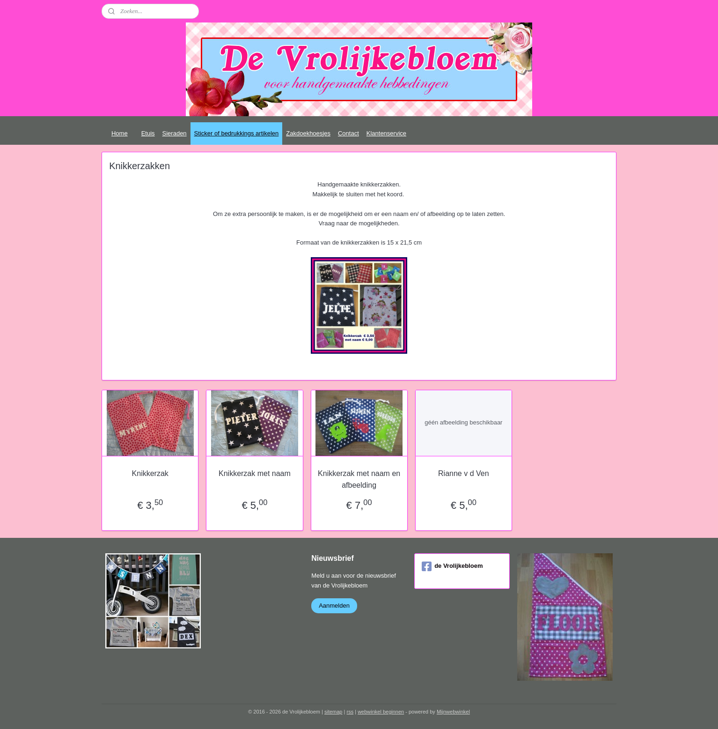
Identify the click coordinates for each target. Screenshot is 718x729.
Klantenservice (386, 133)
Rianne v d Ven (463, 473)
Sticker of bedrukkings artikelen (236, 133)
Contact (348, 133)
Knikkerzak (150, 473)
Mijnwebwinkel (453, 711)
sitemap (333, 711)
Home (119, 133)
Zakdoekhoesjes (308, 133)
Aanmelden (334, 605)
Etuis (148, 133)
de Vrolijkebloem (452, 566)
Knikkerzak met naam (255, 473)
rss (349, 711)
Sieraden (174, 133)
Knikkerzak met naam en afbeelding (359, 479)
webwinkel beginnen (381, 711)
